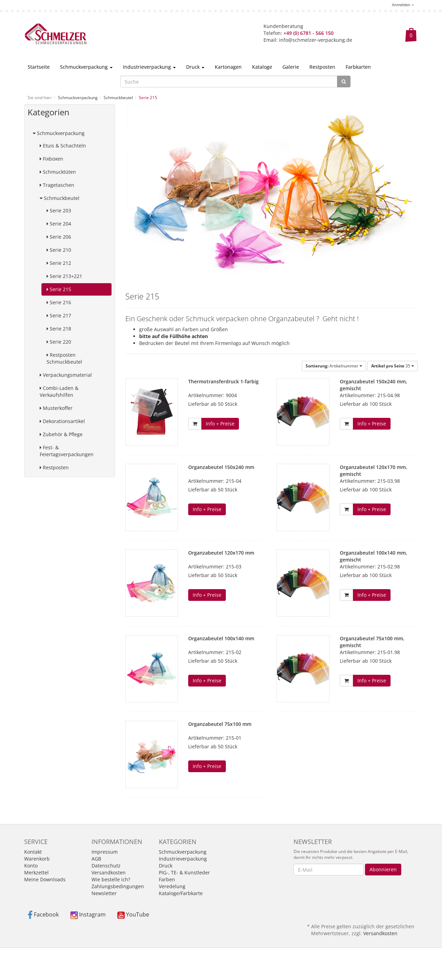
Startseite (39, 67)
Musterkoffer (56, 408)
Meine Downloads (45, 879)
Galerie (290, 67)
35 (392, 366)
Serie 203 (59, 210)
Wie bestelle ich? (111, 879)
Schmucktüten (58, 172)
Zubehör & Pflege (61, 434)
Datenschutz (106, 865)
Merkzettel (36, 872)
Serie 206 (59, 236)
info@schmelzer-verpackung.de (315, 40)
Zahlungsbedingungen (118, 886)
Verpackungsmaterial (66, 375)
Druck (195, 67)
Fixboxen (51, 158)
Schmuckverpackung (86, 67)
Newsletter (104, 893)
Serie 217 (59, 315)
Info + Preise (220, 423)
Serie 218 (59, 328)
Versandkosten (109, 872)
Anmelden (403, 4)
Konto (31, 865)
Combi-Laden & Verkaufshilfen (59, 391)
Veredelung (172, 886)
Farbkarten (358, 67)
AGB (96, 858)
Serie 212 (59, 263)
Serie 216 (59, 302)
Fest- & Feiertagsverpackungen (67, 451)
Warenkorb (37, 858)
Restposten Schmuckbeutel (64, 358)
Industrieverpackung (149, 67)
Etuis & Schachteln (63, 145)
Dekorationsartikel (62, 421)
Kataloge (262, 67)
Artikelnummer (334, 366)
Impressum (105, 851)
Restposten (322, 67)
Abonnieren (383, 869)
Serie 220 (59, 341)
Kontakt (33, 851)
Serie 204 (59, 223)
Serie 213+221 (64, 276)
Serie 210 (59, 250)
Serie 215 (59, 289)
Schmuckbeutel (59, 198)
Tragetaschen (57, 185)
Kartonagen (228, 67)
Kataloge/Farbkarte (181, 893)
